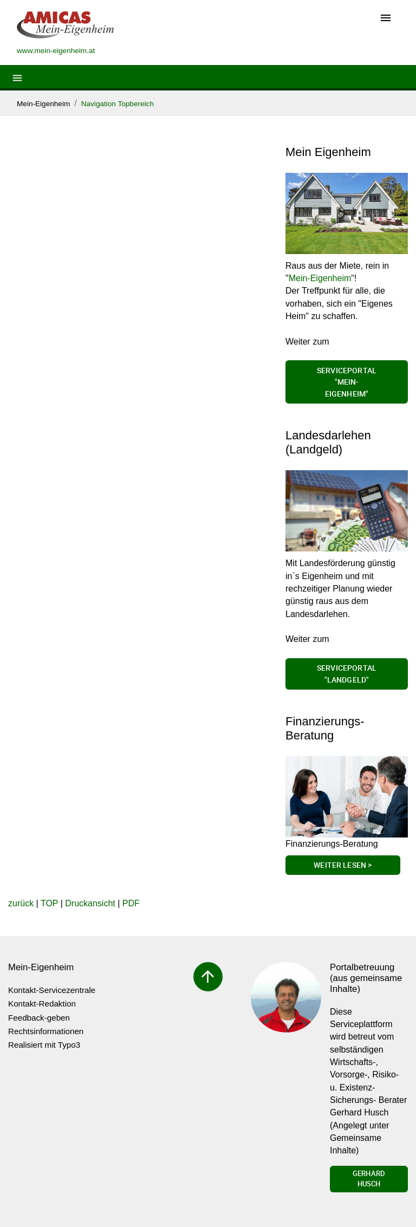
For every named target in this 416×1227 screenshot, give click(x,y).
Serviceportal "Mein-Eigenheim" (346, 382)
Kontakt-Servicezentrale (51, 990)
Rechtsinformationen (45, 1031)
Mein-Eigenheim (43, 104)
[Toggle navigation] (385, 19)
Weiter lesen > (343, 865)
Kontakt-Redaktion (42, 1003)
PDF (131, 903)
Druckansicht (90, 903)
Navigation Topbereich (117, 104)
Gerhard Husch (369, 1178)
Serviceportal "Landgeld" (346, 674)
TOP (49, 903)
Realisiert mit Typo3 (44, 1044)
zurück (21, 903)
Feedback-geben (39, 1017)
